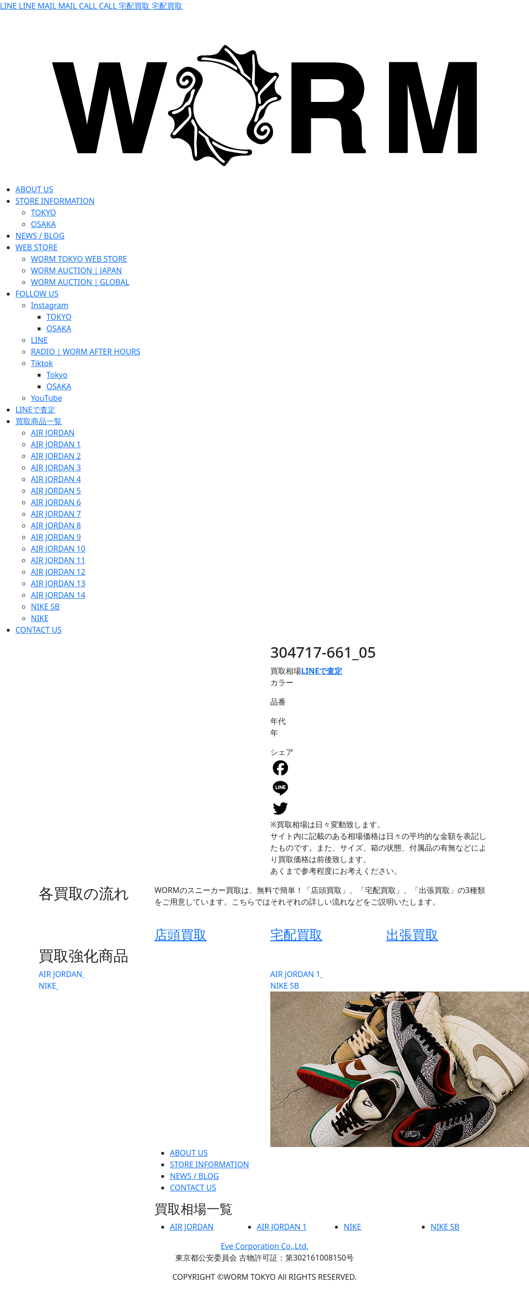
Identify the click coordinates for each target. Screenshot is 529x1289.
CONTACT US (193, 1187)
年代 (278, 721)
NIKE (47, 985)
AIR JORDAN (60, 974)
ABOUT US (189, 1152)
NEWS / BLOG (194, 1176)
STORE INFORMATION (209, 1164)
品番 (278, 701)
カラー (281, 682)
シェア (281, 752)
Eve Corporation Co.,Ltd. (264, 1246)
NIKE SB (284, 985)
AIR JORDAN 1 (295, 974)
